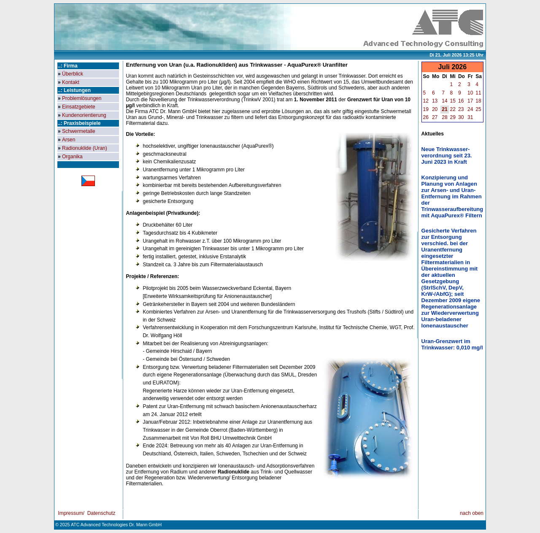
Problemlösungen (81, 98)
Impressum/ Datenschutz (86, 513)
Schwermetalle (78, 131)
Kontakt (70, 82)
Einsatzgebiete (78, 107)
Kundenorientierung (84, 115)
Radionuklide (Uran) (84, 148)
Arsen (68, 140)
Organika (72, 157)
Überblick (72, 74)
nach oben (471, 513)
